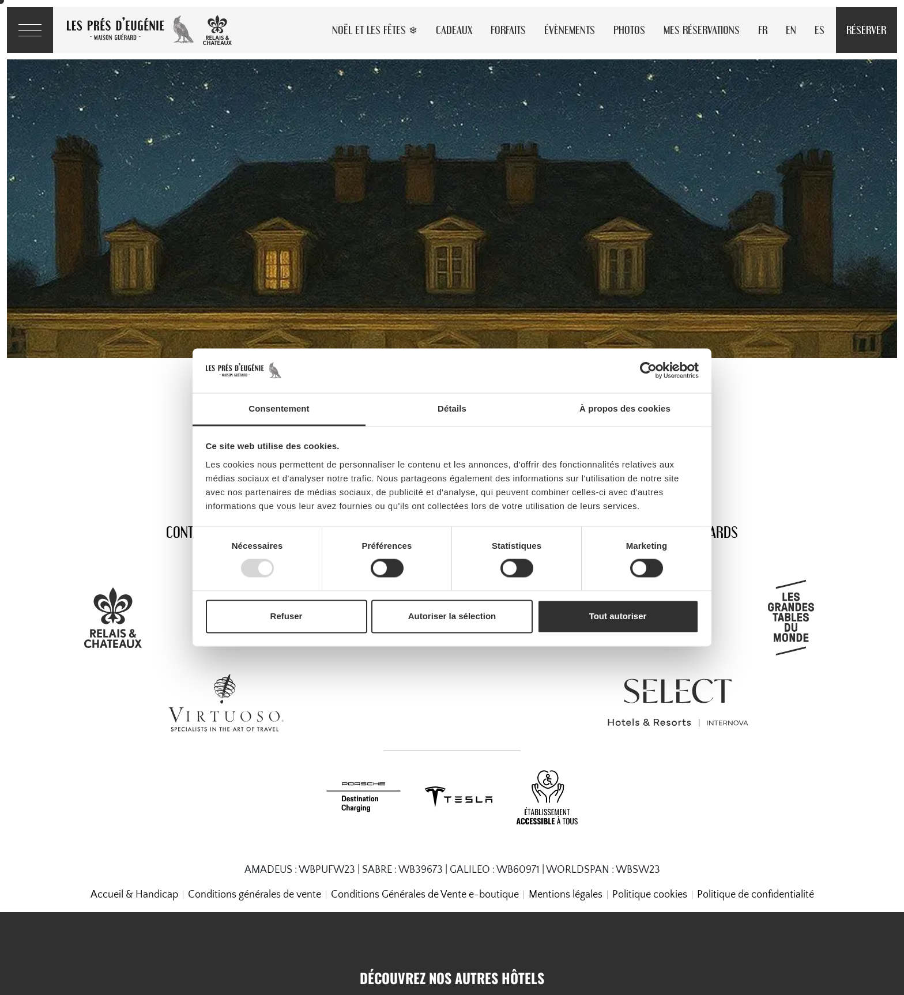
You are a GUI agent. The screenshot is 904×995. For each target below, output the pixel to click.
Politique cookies (649, 894)
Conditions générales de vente (254, 894)
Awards (715, 532)
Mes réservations (702, 30)
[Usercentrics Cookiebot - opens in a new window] (648, 370)
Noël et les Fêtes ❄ (374, 30)
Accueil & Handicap (134, 894)
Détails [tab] (452, 408)
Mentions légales (565, 894)
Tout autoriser (618, 616)
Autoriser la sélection (452, 616)
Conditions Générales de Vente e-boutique (425, 894)
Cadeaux (454, 30)
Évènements (569, 30)
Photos (629, 30)
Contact (189, 532)
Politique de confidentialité (755, 894)
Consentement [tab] (278, 408)
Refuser (286, 616)
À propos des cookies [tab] (625, 408)
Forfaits (508, 30)
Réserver (866, 30)
